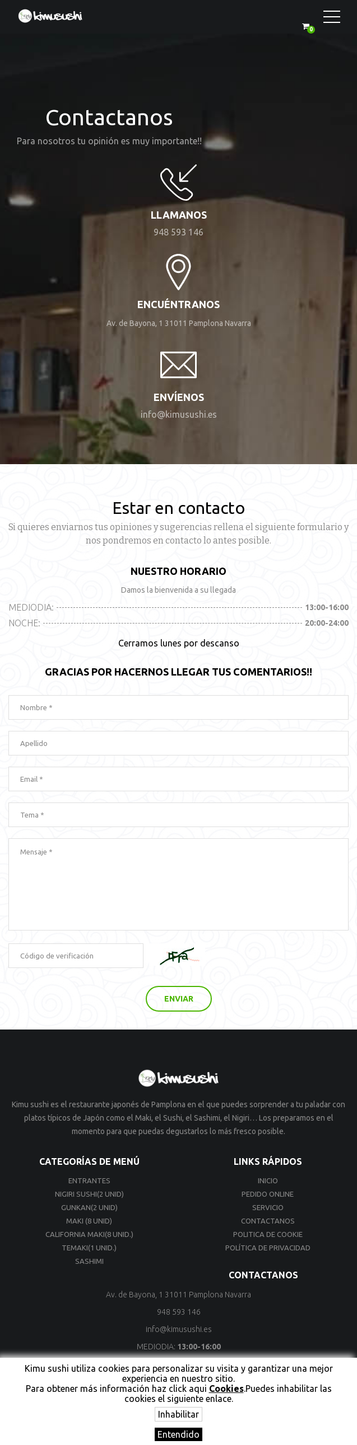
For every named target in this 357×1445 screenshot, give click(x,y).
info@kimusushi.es (179, 414)
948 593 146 (178, 232)
